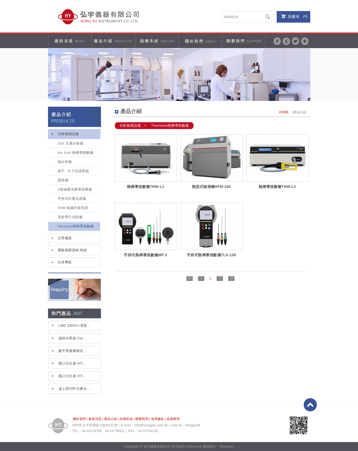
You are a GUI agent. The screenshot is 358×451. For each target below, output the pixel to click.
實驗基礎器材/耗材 (72, 250)
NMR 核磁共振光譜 (73, 208)
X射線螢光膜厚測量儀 (75, 189)
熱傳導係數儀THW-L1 (145, 186)
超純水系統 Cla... (72, 338)
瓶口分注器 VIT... (72, 363)
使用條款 (157, 419)
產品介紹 (110, 419)
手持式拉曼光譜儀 (72, 199)
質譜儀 (63, 180)
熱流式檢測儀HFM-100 (211, 186)
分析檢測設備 (68, 134)
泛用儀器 (65, 238)
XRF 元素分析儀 (70, 143)
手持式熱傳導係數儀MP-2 (145, 255)
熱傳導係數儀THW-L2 (277, 186)
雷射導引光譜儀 (70, 217)
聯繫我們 (141, 419)
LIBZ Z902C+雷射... (74, 325)
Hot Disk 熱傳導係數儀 (75, 153)
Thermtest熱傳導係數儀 (76, 226)
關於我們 (79, 419)
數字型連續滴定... (72, 351)
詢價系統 (126, 419)
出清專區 (65, 262)
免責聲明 (173, 419)
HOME (284, 112)
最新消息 (94, 419)
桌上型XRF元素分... (74, 389)
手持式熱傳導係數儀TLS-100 (211, 255)
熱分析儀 (65, 162)
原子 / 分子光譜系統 (73, 171)
